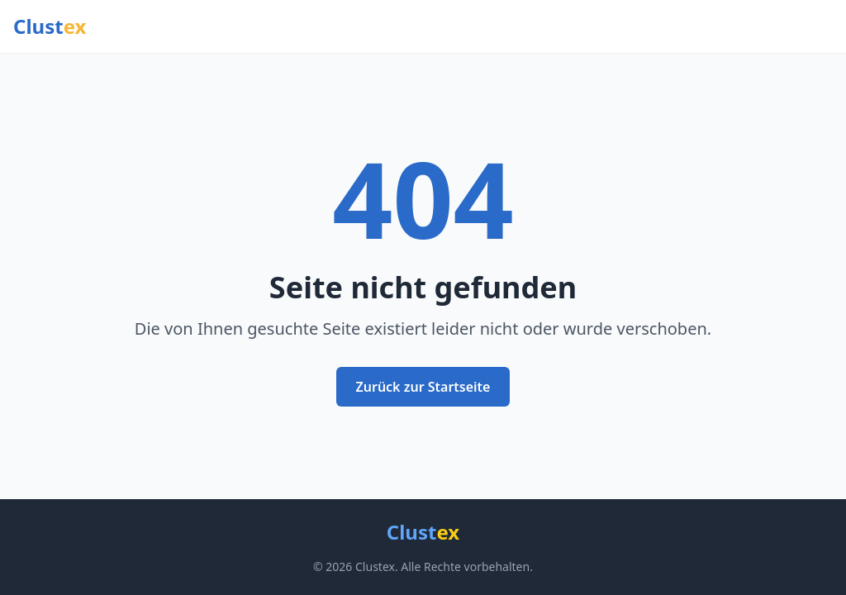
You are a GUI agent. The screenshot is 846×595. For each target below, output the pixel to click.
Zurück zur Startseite (423, 387)
